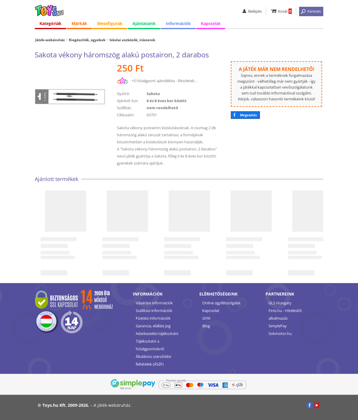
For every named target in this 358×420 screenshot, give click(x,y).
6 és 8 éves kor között (167, 100)
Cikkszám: (125, 114)
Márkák (79, 23)
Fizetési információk (153, 318)
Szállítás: (124, 107)
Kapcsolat (211, 23)
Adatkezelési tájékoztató (157, 333)
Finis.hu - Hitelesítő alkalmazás (285, 314)
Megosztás (248, 115)
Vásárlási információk (154, 303)
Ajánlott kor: (127, 100)
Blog (206, 325)
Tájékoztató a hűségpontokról (150, 344)
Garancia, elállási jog (153, 325)
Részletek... (187, 80)
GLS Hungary (279, 303)
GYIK (206, 318)
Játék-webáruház (50, 39)
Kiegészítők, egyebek (87, 39)
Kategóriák (50, 23)
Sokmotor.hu (280, 333)
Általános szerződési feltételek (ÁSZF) (153, 360)
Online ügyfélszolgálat (221, 303)
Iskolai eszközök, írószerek (132, 39)
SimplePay (277, 325)
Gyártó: (123, 93)
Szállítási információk (154, 310)
